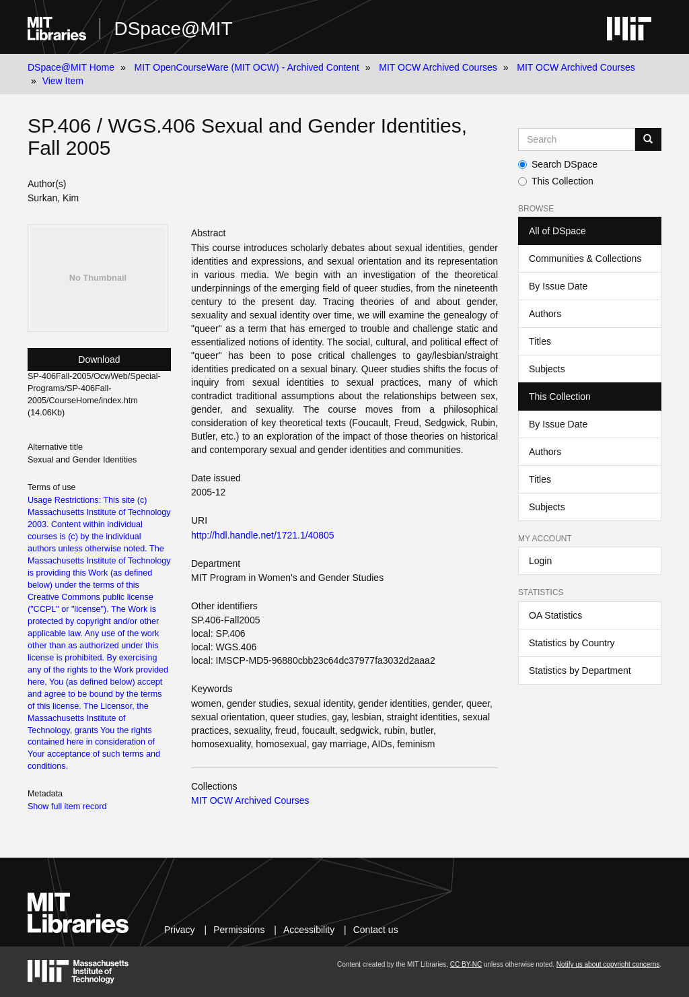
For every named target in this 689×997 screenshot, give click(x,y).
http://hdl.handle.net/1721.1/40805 (262, 535)
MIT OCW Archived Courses (438, 67)
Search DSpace (557, 164)
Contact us (375, 929)
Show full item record (67, 806)
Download (99, 359)
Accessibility (308, 929)
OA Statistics (555, 615)
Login (540, 560)
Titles (540, 341)
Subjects (547, 369)
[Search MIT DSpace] (576, 139)
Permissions (238, 929)
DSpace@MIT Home (71, 67)
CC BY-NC (466, 964)
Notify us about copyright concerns (607, 964)
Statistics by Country (572, 643)
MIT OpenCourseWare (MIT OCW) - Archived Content (247, 67)
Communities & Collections (585, 258)
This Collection (555, 181)
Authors (545, 313)
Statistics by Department (580, 670)
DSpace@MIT (173, 28)
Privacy (179, 929)
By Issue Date (558, 286)
